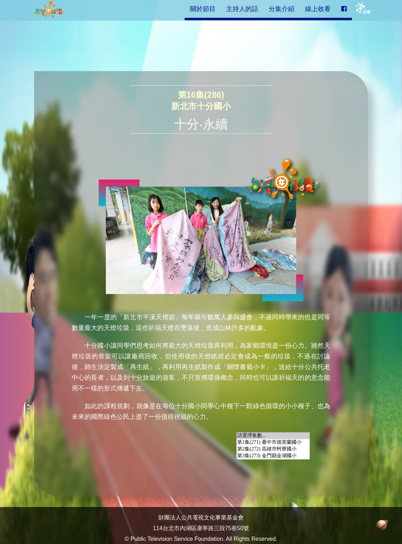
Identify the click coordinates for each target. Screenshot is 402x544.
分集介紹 (281, 8)
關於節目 (203, 8)
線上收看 (318, 8)
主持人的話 (242, 8)
